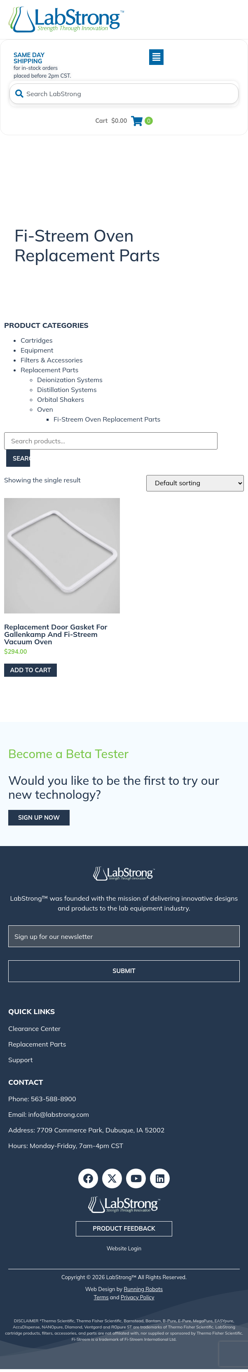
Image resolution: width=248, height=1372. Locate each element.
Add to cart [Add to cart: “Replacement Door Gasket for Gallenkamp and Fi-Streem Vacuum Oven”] (30, 670)
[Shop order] (195, 483)
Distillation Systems (67, 389)
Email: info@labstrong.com (48, 1114)
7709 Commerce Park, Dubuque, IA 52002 (100, 1130)
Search (21, 458)
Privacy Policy (137, 1297)
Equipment (37, 350)
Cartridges (37, 340)
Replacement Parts (49, 370)
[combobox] (124, 93)
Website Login (124, 1248)
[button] (120, 57)
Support (20, 1060)
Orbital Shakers (60, 399)
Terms (101, 1297)
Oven (45, 409)
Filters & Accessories (52, 360)
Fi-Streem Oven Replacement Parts (107, 419)
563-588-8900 (52, 1099)
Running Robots (143, 1289)
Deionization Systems (70, 380)
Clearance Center (34, 1028)
